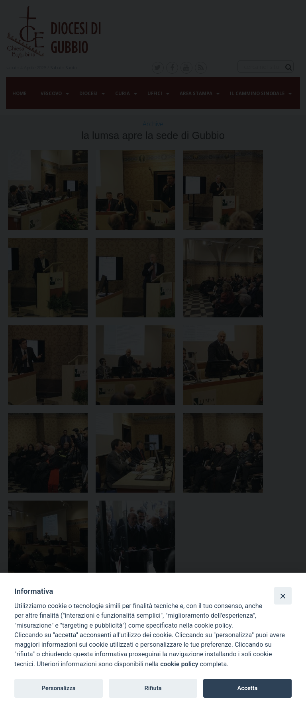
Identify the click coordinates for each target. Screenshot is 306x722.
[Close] (283, 596)
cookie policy (179, 664)
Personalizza (58, 688)
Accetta (247, 688)
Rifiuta (152, 688)
